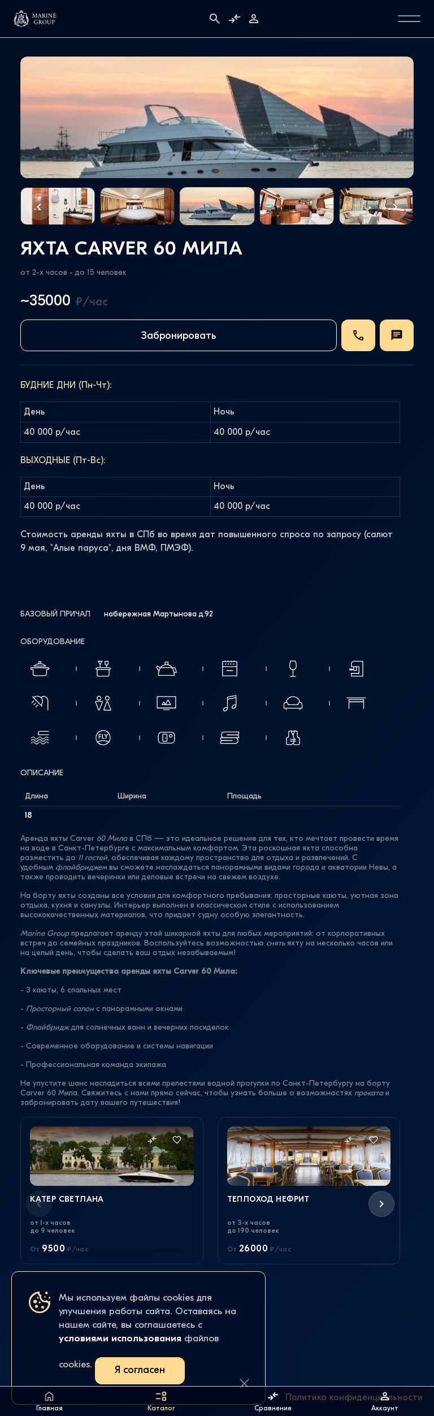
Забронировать (178, 336)
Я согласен (140, 1370)
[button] (39, 207)
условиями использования (120, 1339)
